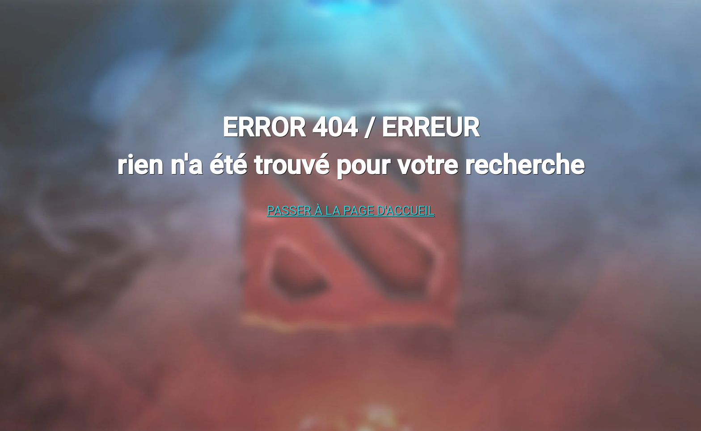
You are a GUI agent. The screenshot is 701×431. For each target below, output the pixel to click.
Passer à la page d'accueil (351, 210)
